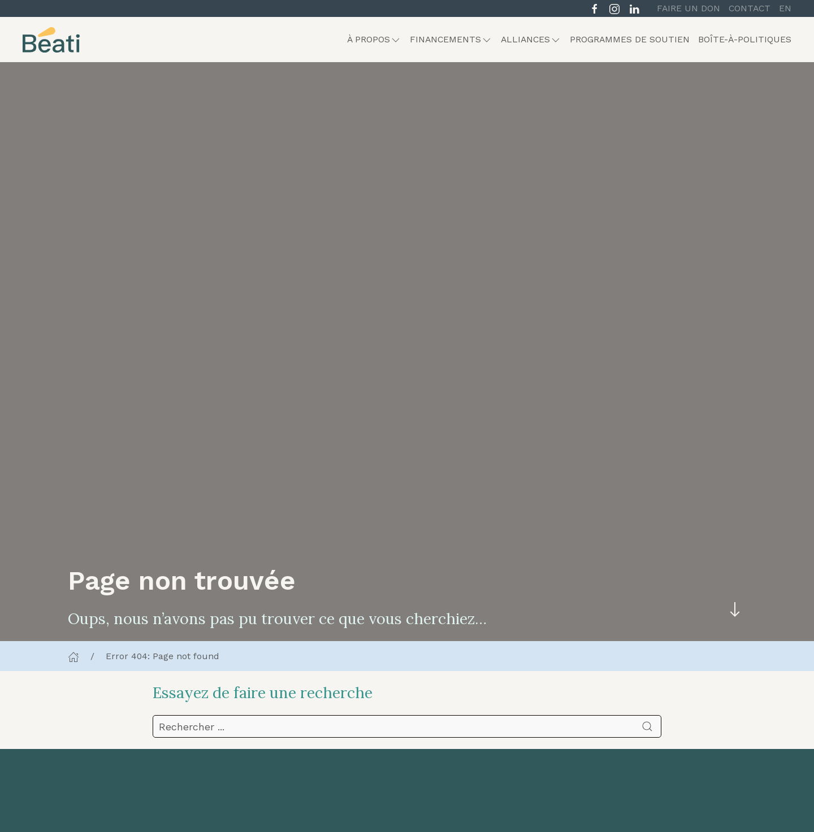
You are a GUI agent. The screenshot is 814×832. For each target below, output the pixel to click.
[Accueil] (73, 656)
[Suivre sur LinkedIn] (634, 8)
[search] (407, 726)
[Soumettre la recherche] (647, 726)
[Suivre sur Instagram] (614, 8)
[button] (374, 39)
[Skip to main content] (735, 610)
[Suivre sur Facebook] (594, 8)
